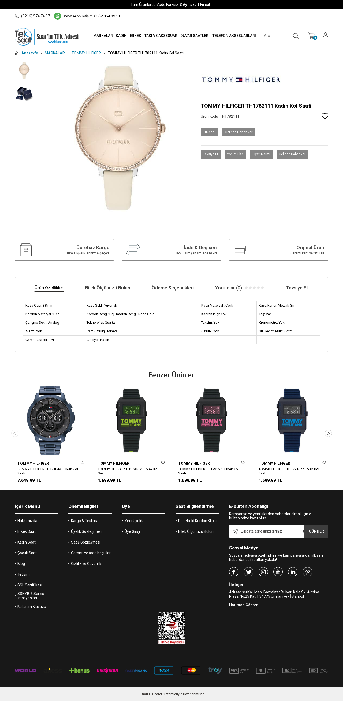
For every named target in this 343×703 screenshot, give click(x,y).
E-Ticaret (155, 696)
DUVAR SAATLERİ (192, 36)
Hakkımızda (27, 523)
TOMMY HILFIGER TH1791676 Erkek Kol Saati (208, 471)
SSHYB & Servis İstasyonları (30, 598)
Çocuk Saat (27, 555)
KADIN (117, 36)
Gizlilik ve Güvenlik (86, 566)
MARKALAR (98, 36)
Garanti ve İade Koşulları (91, 555)
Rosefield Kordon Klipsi (197, 523)
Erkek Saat (26, 533)
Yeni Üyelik (134, 523)
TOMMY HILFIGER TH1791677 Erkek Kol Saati (289, 471)
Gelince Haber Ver (238, 132)
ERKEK (132, 36)
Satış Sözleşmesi (85, 544)
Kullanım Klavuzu (31, 609)
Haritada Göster (243, 607)
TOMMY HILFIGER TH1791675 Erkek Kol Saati (128, 471)
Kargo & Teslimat (85, 523)
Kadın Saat (26, 544)
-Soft (144, 696)
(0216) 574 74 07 (32, 16)
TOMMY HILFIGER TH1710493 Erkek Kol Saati (47, 471)
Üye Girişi (132, 533)
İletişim (23, 576)
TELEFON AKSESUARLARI (233, 36)
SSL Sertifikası (29, 587)
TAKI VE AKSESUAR (157, 36)
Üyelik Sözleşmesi (86, 533)
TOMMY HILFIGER (33, 463)
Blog (21, 566)
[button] (328, 434)
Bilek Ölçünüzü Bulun (196, 533)
